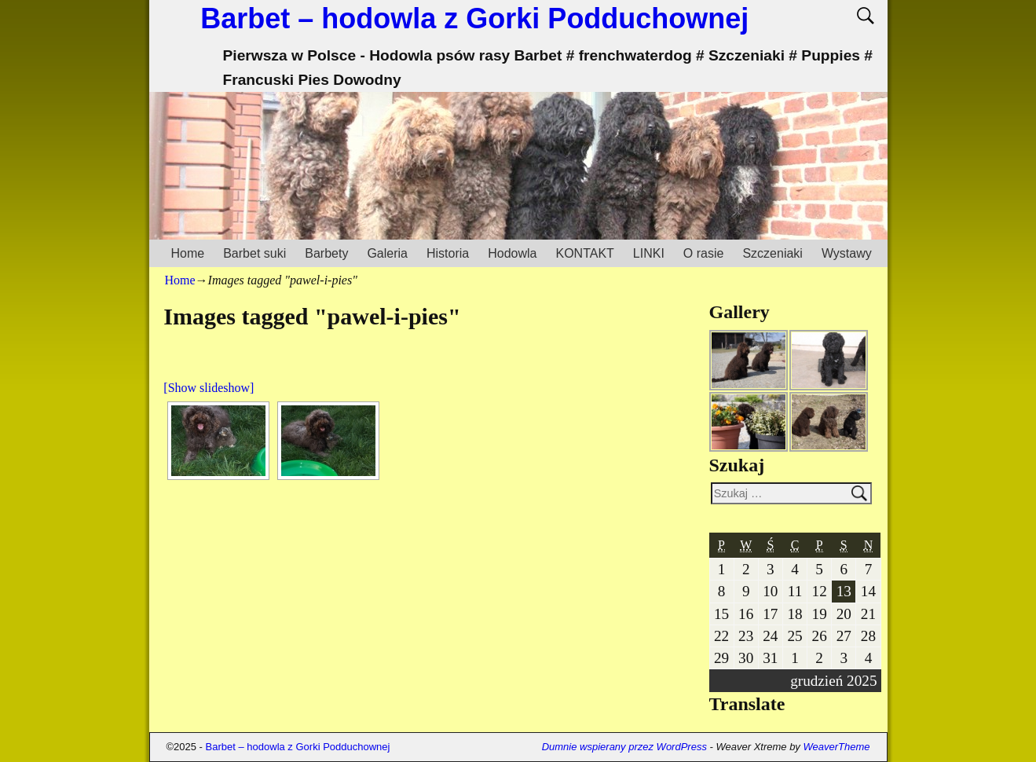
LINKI (648, 253)
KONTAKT (584, 253)
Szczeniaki (772, 253)
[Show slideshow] (208, 387)
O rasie (703, 253)
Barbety (326, 253)
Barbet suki (254, 253)
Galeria (387, 253)
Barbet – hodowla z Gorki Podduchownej (474, 18)
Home (188, 253)
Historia (447, 253)
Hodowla (512, 253)
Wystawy (847, 253)
